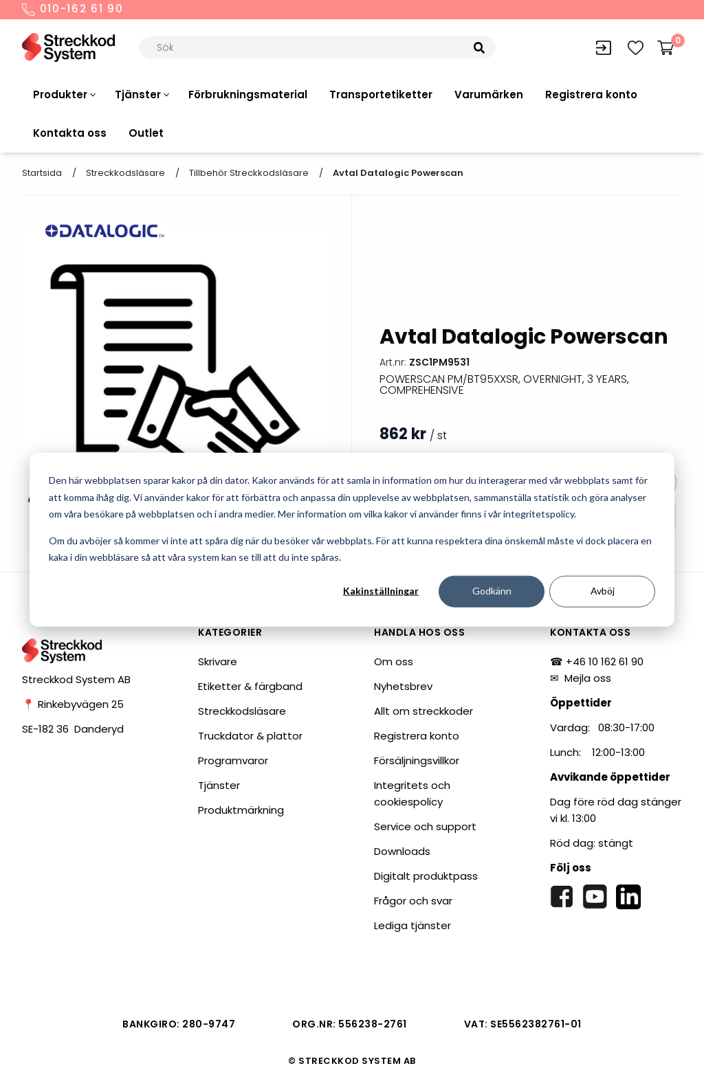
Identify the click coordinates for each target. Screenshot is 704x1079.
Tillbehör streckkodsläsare (249, 172)
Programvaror (233, 760)
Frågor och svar (413, 900)
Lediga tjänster (412, 925)
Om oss (393, 661)
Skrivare (217, 661)
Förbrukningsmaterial (247, 94)
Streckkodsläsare (125, 172)
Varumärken (488, 94)
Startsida (42, 172)
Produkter (60, 94)
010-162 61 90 (73, 9)
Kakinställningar (381, 591)
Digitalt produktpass (426, 876)
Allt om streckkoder (423, 711)
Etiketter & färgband (250, 686)
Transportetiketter (380, 94)
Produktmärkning (241, 810)
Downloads (402, 851)
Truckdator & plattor (250, 735)
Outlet (146, 133)
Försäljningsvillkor (416, 760)
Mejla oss (587, 678)
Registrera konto (591, 94)
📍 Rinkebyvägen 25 (73, 704)
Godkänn (492, 591)
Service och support (425, 826)
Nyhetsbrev (403, 686)
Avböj (603, 591)
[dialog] (352, 540)
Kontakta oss (70, 133)
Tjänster (138, 94)
